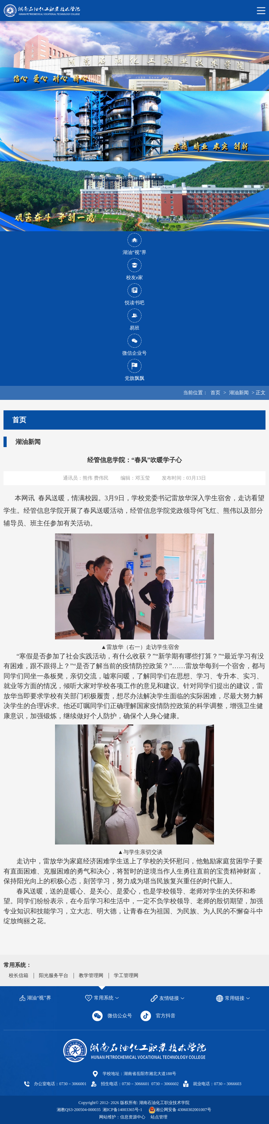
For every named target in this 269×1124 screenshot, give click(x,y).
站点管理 (159, 1117)
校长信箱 (18, 975)
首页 (215, 392)
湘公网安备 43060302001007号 (183, 1109)
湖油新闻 (239, 392)
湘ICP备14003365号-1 (122, 1109)
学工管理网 (126, 975)
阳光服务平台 (53, 975)
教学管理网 (91, 975)
